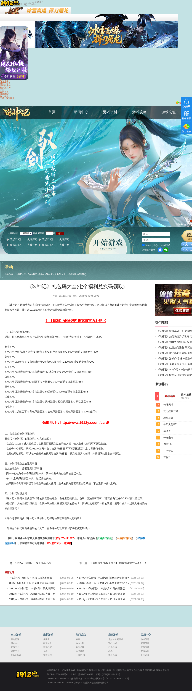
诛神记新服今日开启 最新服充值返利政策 (32, 583)
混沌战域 (47, 647)
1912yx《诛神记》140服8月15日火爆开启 (32, 599)
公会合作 (145, 655)
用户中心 (15, 643)
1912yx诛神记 (31, 274)
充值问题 (145, 647)
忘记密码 (165, 245)
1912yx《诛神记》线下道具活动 (33, 563)
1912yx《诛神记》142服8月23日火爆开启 (32, 593)
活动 (41, 274)
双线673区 (55, 245)
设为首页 (4, 92)
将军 (78, 639)
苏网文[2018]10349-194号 (108, 674)
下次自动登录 (151, 245)
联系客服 (10, 98)
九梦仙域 (47, 655)
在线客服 (145, 651)
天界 (45, 651)
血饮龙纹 (80, 647)
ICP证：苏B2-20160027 (81, 674)
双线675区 (55, 239)
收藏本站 (4, 94)
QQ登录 (160, 249)
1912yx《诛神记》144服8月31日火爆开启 (32, 588)
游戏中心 (15, 651)
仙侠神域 (80, 651)
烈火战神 (112, 647)
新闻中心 (81, 112)
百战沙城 (112, 643)
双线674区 (23, 245)
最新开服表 (16, 655)
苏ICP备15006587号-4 (57, 674)
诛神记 (19, 274)
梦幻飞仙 (112, 655)
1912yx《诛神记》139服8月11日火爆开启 (102, 599)
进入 (60, 233)
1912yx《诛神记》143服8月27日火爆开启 (102, 588)
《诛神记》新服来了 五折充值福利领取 (30, 577)
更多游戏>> (5, 87)
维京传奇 (47, 643)
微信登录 (165, 249)
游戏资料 (110, 112)
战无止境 (4, 81)
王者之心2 (81, 655)
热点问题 (145, 639)
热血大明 (80, 643)
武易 (110, 651)
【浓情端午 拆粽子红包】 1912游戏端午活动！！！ (118, 563)
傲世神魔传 (5, 85)
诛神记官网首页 (18, 121)
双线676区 (23, 239)
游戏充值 (168, 112)
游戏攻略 (139, 112)
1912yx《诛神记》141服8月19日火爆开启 (102, 593)
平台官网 (15, 639)
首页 (51, 112)
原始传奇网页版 (115, 639)
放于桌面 (4, 96)
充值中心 (15, 647)
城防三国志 (5, 83)
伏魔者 (46, 639)
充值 (2, 98)
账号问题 (145, 643)
